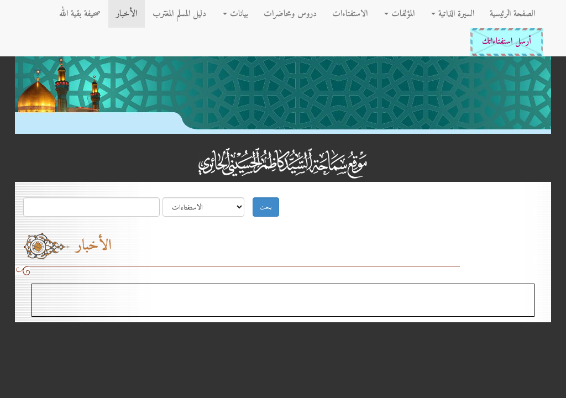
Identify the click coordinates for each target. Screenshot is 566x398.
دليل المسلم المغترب (179, 13)
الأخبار (126, 13)
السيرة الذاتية (452, 13)
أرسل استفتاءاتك (506, 42)
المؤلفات (399, 13)
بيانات (235, 13)
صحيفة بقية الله (80, 13)
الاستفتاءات (350, 13)
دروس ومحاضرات (290, 13)
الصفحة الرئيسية (512, 13)
